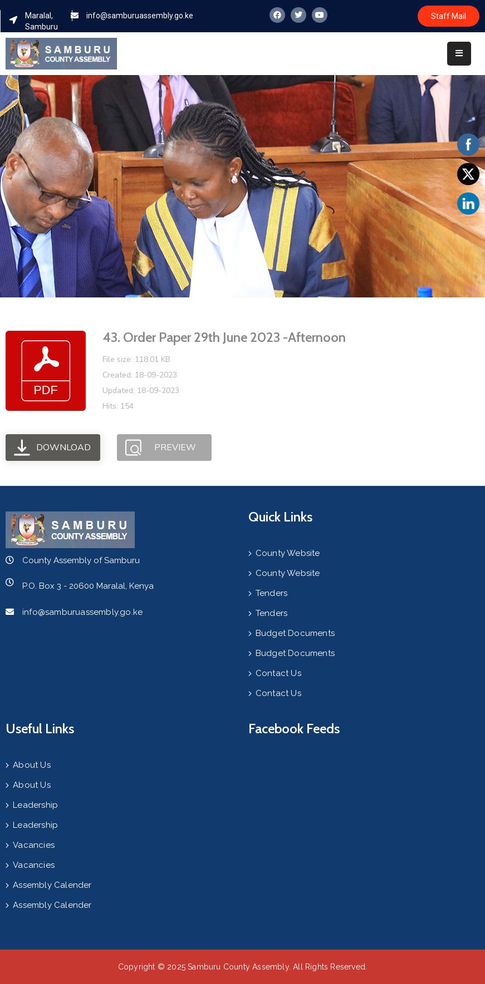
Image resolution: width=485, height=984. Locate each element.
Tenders (271, 593)
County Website (288, 553)
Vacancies (34, 845)
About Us (32, 765)
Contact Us (278, 673)
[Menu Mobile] (459, 54)
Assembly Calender (52, 885)
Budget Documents (295, 633)
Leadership (35, 805)
